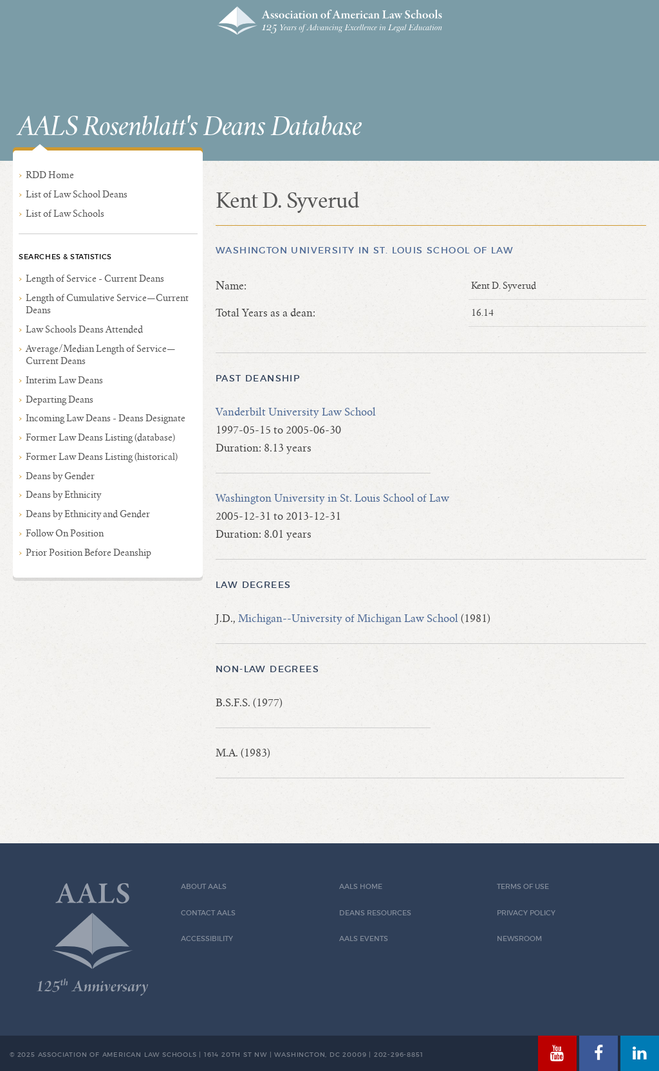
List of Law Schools (65, 213)
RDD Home (50, 175)
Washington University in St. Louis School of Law (365, 250)
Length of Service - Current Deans (95, 278)
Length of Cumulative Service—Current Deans (107, 304)
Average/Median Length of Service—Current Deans (101, 355)
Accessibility (207, 939)
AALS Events (363, 939)
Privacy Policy (526, 913)
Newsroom (519, 939)
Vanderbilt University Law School (296, 412)
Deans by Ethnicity (63, 494)
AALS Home (360, 887)
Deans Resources (375, 913)
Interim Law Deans (64, 380)
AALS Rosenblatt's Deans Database (190, 127)
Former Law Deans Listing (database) (100, 437)
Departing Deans (59, 399)
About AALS (204, 887)
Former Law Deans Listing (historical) (102, 456)
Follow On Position (65, 533)
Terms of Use (523, 887)
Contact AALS (208, 913)
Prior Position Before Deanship (88, 552)
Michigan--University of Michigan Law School (348, 618)
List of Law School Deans (76, 194)
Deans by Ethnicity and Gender (88, 514)
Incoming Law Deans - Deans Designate (105, 418)
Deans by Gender (60, 476)
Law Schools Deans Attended (84, 329)
